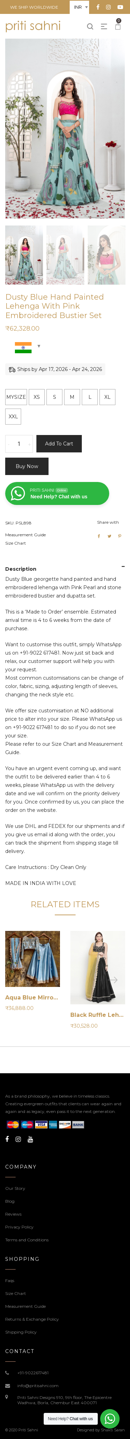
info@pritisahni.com (38, 1385)
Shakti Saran (113, 1430)
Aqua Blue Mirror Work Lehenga (53, 997)
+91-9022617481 (33, 1372)
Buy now (27, 466)
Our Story (15, 1188)
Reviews (13, 1214)
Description (20, 569)
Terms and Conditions (27, 1239)
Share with (108, 522)
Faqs (9, 1280)
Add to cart (59, 444)
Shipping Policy (21, 1332)
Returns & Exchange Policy (32, 1319)
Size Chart (15, 543)
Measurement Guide (25, 534)
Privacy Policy (19, 1227)
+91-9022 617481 (40, 653)
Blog (10, 1201)
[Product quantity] (19, 444)
